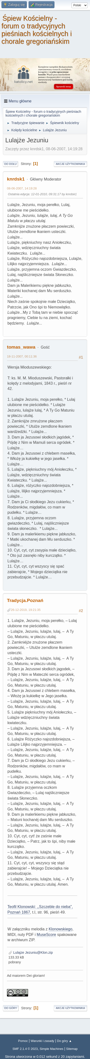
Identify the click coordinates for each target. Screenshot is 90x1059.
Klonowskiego (60, 929)
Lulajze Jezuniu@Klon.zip (30, 952)
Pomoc (23, 1041)
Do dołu (10, 164)
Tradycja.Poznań (25, 600)
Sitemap (72, 1049)
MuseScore (46, 935)
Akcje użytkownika (70, 164)
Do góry (10, 1008)
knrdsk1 (16, 179)
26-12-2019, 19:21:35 (26, 610)
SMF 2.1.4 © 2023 (25, 1049)
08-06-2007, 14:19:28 (22, 188)
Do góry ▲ (64, 1041)
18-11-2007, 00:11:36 (22, 356)
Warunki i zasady (42, 1041)
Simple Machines (51, 1049)
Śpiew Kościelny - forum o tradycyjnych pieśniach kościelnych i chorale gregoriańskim (36, 29)
